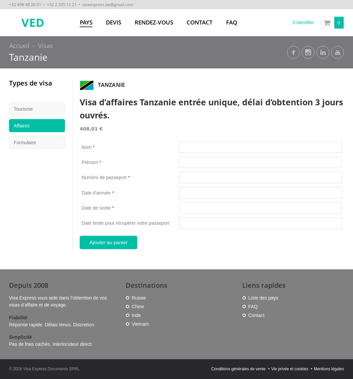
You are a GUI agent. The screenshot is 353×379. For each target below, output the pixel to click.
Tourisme (23, 109)
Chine (138, 306)
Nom (88, 147)
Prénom (91, 162)
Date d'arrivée (98, 193)
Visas (45, 46)
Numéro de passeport (106, 177)
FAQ (231, 22)
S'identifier (303, 22)
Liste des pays (263, 298)
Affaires (21, 125)
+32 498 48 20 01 (25, 4)
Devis (113, 22)
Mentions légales (329, 369)
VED (33, 23)
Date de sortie (98, 208)
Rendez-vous (154, 22)
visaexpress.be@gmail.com (107, 4)
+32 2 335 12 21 (62, 4)
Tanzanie (28, 57)
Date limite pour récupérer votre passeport (125, 223)
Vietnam (140, 324)
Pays (86, 22)
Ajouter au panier (108, 242)
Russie (139, 298)
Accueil (19, 46)
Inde (136, 315)
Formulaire (25, 142)
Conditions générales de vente (238, 369)
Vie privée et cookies (289, 369)
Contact (200, 22)
